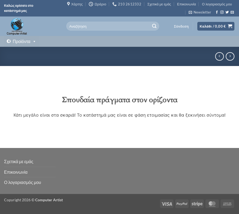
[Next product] (219, 56)
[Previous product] (230, 56)
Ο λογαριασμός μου (217, 4)
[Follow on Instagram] (222, 12)
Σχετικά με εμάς (159, 4)
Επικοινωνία (186, 4)
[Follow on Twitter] (227, 12)
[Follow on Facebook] (216, 12)
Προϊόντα (24, 41)
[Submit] (154, 26)
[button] (200, 12)
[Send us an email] (232, 12)
